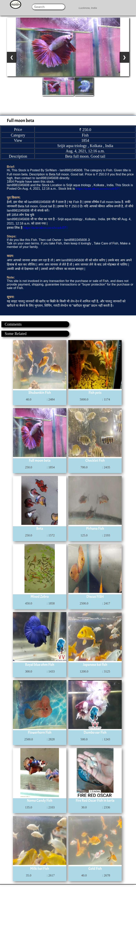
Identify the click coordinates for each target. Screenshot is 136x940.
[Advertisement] (68, 911)
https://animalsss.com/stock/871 (98, 188)
